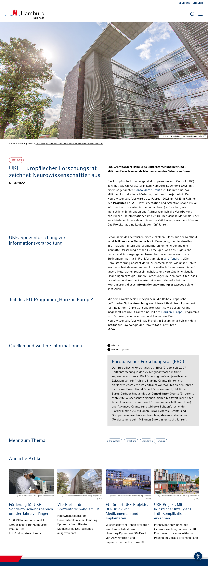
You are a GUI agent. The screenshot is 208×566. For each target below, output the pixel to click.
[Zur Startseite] (24, 14)
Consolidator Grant (147, 190)
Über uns (184, 3)
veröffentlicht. (173, 259)
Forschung (16, 160)
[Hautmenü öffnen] (200, 14)
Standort (146, 441)
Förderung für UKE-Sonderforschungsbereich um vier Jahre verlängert (31, 509)
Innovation (114, 441)
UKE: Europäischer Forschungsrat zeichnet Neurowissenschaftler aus (69, 144)
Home (12, 144)
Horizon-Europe (171, 312)
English (198, 3)
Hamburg (160, 441)
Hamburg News (25, 144)
